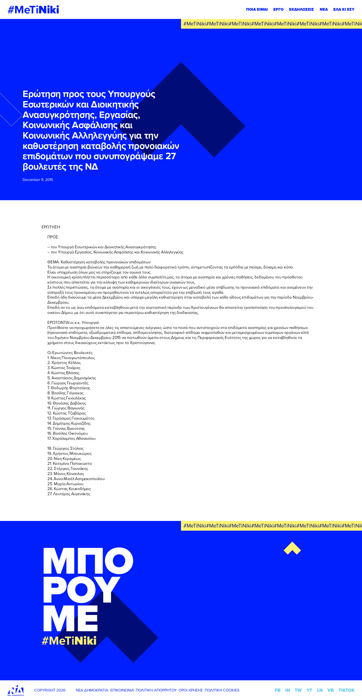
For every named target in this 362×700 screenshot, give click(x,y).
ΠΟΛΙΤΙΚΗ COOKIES (222, 690)
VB (331, 690)
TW (298, 690)
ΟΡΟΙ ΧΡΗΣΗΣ (191, 690)
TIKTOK (346, 690)
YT (309, 690)
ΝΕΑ (324, 9)
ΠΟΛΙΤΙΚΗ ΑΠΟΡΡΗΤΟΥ (156, 690)
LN (320, 690)
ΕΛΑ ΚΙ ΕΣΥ (343, 9)
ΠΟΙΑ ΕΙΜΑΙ (257, 9)
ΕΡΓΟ (278, 9)
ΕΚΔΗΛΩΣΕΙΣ (301, 9)
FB (278, 690)
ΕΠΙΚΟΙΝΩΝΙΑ (122, 690)
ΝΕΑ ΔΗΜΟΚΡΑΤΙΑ (92, 690)
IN (287, 690)
